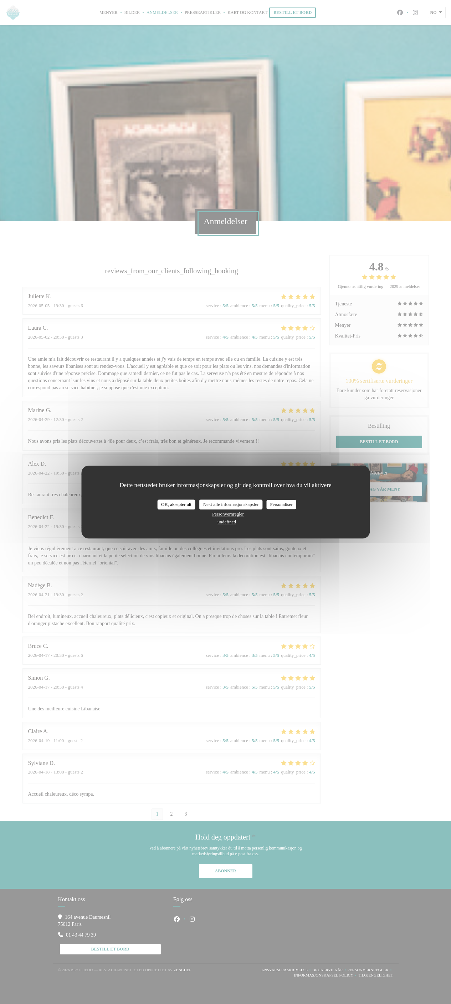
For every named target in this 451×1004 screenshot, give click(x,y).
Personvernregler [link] (228, 514)
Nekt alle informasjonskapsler (231, 504)
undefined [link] (226, 521)
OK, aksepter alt (176, 504)
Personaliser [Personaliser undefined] (281, 504)
